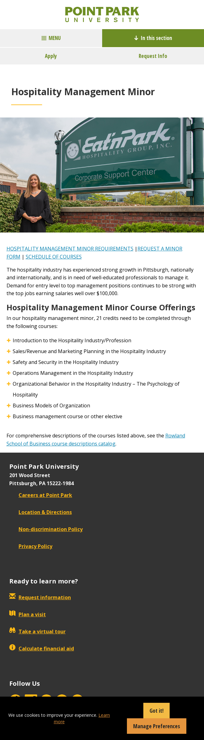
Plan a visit (27, 614)
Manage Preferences (156, 726)
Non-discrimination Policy (46, 529)
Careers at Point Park (40, 495)
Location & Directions (40, 512)
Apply (51, 56)
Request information (40, 597)
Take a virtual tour (37, 631)
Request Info (153, 56)
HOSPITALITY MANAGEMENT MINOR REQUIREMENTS (70, 248)
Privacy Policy (30, 546)
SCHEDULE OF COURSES (54, 256)
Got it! (156, 710)
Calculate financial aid (41, 648)
